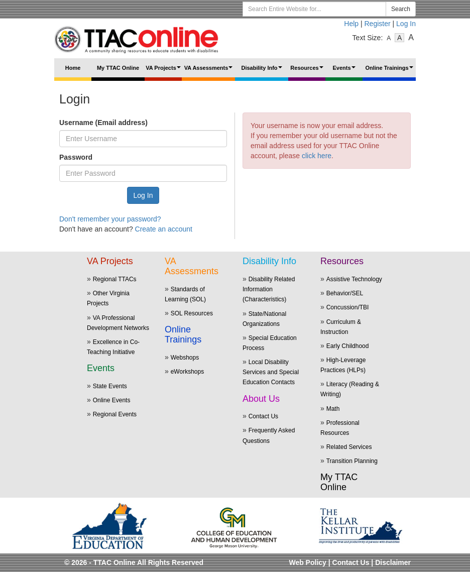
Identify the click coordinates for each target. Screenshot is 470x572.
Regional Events (115, 414)
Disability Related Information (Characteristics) (269, 289)
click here (316, 156)
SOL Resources (192, 313)
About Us (261, 399)
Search (400, 9)
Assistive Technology (354, 279)
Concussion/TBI (347, 307)
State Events (110, 386)
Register (378, 24)
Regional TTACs (115, 279)
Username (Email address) (103, 123)
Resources (307, 71)
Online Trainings (390, 71)
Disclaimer (393, 562)
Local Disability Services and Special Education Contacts (271, 372)
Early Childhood (347, 346)
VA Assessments (209, 71)
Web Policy (307, 562)
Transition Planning (352, 461)
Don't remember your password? (110, 219)
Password (75, 157)
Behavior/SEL (344, 293)
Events (345, 71)
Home (73, 68)
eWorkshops (187, 371)
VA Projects (164, 71)
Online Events (112, 400)
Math (333, 408)
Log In (406, 24)
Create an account (163, 229)
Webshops (185, 357)
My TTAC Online (118, 68)
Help (351, 24)
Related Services (349, 446)
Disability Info (262, 71)
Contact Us (263, 416)
